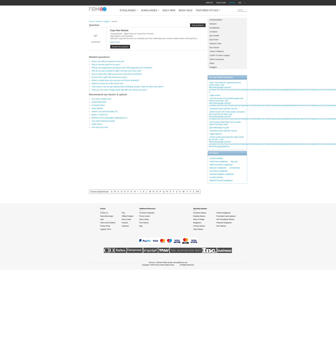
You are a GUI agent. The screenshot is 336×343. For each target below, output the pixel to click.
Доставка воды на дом (219, 127)
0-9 (197, 192)
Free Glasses (144, 223)
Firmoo (91, 21)
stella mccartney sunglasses (221, 165)
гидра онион (215, 95)
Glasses (213, 24)
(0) (239, 2)
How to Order (126, 219)
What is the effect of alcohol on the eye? (108, 61)
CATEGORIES (216, 20)
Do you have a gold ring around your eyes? (109, 77)
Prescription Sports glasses (226, 216)
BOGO (232, 3)
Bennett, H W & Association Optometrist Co (109, 118)
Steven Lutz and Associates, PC (105, 111)
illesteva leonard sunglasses (221, 180)
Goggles (213, 67)
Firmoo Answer (144, 216)
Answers (99, 21)
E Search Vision (98, 105)
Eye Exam (214, 39)
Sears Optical (97, 108)
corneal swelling (216, 158)
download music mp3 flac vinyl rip (223, 109)
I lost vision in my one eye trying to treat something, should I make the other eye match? (127, 87)
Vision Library (144, 219)
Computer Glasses (199, 213)
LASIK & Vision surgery (220, 55)
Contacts (213, 32)
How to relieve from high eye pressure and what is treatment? (117, 74)
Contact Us (104, 213)
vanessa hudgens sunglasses (222, 174)
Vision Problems (217, 51)
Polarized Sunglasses (224, 223)
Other (212, 63)
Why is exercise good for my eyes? (106, 64)
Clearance (125, 226)
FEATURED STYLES (208, 10)
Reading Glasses (199, 216)
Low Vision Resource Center (103, 121)
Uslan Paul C (97, 124)
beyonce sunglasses (218, 168)
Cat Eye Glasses (199, 226)
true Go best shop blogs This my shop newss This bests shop (225, 123)
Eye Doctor (214, 47)
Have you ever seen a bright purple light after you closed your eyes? (119, 90)
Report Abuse (115, 42)
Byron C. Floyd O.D (100, 115)
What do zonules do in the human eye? (108, 83)
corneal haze (234, 168)
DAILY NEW (169, 10)
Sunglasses (215, 28)
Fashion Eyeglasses (223, 213)
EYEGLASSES (129, 10)
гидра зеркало (216, 134)
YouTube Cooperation (147, 213)
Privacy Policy (105, 226)
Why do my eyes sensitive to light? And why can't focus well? (116, 71)
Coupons (125, 223)
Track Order (221, 3)
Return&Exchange (106, 216)
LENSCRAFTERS (99, 102)
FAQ (123, 213)
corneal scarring (216, 177)
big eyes (234, 161)
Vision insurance (217, 59)
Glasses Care (215, 43)
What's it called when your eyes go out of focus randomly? (115, 80)
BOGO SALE (186, 10)
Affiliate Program (127, 216)
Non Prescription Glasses (225, 219)
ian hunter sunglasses (219, 171)
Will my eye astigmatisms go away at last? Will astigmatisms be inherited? (122, 68)
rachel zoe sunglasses (219, 161)
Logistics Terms (105, 229)
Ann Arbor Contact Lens (101, 99)
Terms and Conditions (108, 223)
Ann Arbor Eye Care (100, 127)
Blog (140, 226)
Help (102, 219)
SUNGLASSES (150, 10)
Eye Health (214, 35)
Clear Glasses (198, 229)
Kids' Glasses (221, 226)
